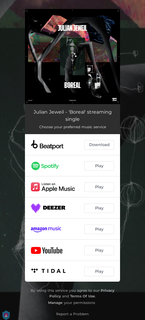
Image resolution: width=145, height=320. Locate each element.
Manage (55, 302)
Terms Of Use (82, 296)
